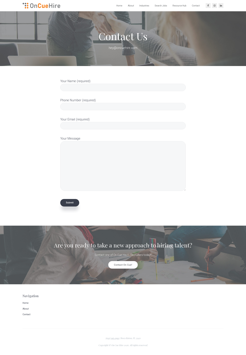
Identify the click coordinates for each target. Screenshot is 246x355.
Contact (26, 314)
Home (26, 303)
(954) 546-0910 (112, 338)
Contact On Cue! (123, 264)
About (26, 309)
